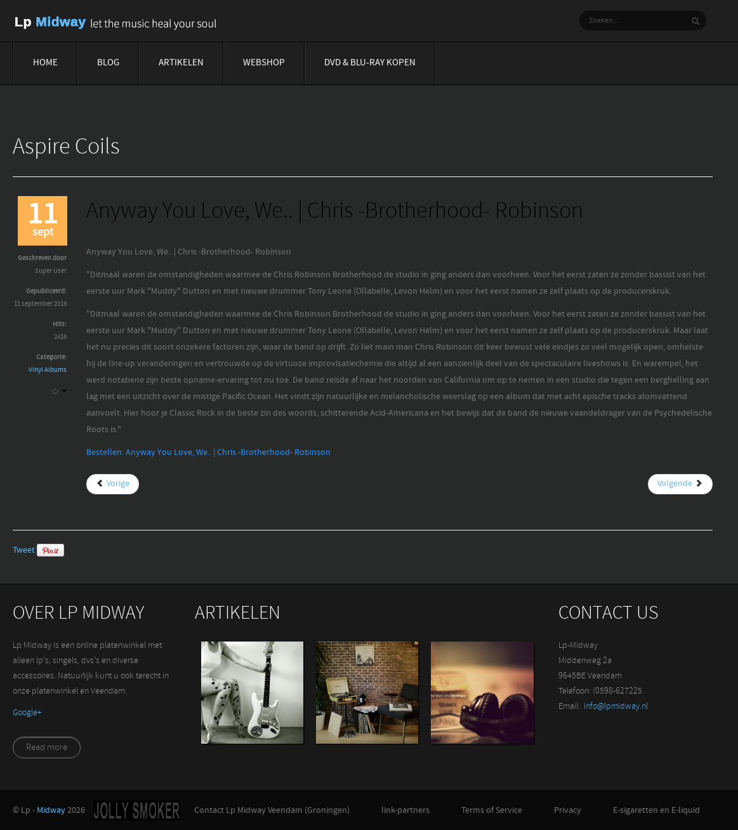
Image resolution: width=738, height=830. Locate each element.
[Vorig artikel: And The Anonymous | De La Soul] (112, 484)
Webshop (264, 63)
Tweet (24, 550)
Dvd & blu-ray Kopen (370, 63)
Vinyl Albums (48, 370)
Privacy (567, 810)
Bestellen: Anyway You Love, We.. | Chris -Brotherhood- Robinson (208, 453)
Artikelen (181, 63)
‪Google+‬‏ (27, 713)
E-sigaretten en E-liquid (656, 810)
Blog (108, 63)
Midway (51, 810)
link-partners (405, 810)
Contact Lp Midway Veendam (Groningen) (272, 810)
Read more (46, 748)
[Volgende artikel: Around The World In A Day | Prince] (680, 484)
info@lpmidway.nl (616, 706)
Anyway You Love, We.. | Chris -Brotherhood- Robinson (334, 212)
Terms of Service (491, 810)
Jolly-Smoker (136, 810)
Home (45, 63)
